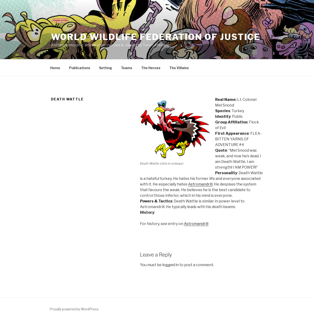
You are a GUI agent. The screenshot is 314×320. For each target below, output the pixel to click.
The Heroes (150, 68)
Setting (105, 68)
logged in (170, 265)
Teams (126, 68)
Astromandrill (200, 184)
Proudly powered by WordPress (74, 309)
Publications (79, 68)
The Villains (179, 68)
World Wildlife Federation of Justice (156, 37)
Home (55, 68)
